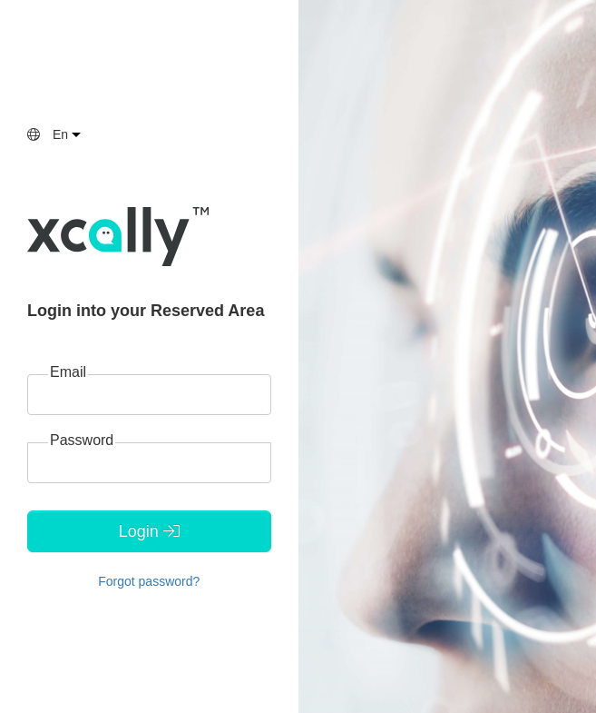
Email (68, 372)
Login (149, 531)
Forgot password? (149, 581)
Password (81, 440)
